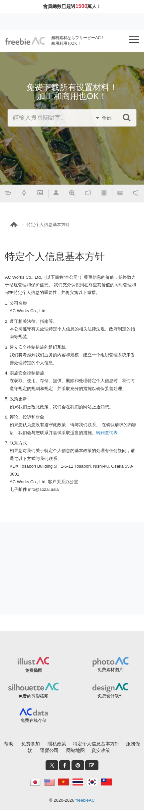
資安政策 (100, 750)
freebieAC (85, 800)
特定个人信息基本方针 (48, 224)
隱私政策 (57, 743)
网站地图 (75, 750)
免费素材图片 (110, 669)
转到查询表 (107, 432)
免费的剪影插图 (33, 696)
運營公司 (49, 750)
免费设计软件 (110, 695)
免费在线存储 (34, 720)
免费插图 (33, 670)
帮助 (8, 743)
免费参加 (30, 743)
